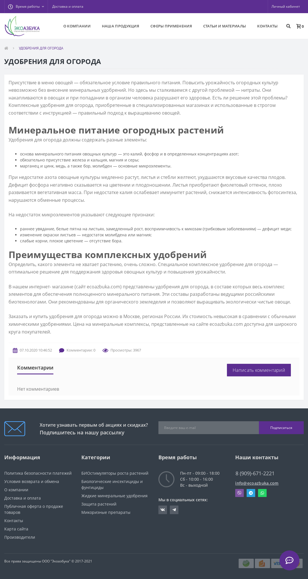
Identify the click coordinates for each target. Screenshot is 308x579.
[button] (26, 6)
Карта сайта (16, 529)
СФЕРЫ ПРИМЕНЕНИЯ (171, 26)
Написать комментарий (259, 370)
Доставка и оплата (67, 6)
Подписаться (281, 427)
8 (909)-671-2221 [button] (255, 473)
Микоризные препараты (105, 512)
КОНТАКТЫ (267, 26)
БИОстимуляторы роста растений (114, 473)
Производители (19, 537)
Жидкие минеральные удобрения (114, 495)
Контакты (13, 520)
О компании (16, 489)
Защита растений (98, 504)
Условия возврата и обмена (31, 481)
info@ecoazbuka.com (256, 483)
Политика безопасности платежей (38, 473)
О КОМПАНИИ (76, 26)
